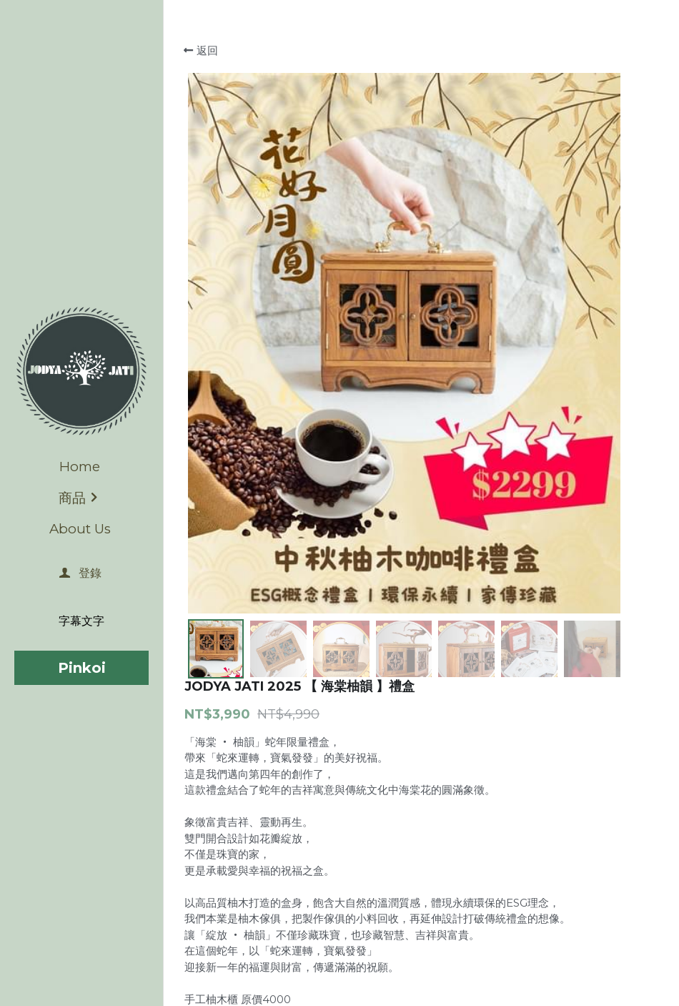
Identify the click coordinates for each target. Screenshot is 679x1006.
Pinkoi (82, 667)
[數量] (550, 682)
